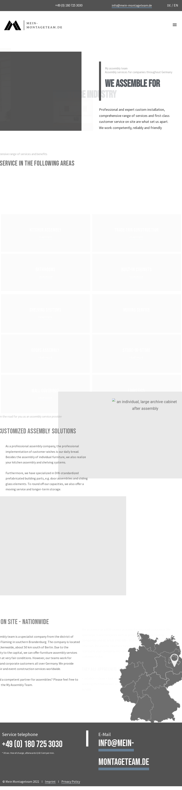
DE (169, 5)
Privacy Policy (70, 781)
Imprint (50, 781)
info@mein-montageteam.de (132, 5)
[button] (175, 24)
